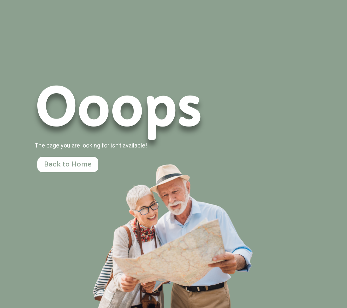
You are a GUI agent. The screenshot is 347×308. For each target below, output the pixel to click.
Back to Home (68, 164)
